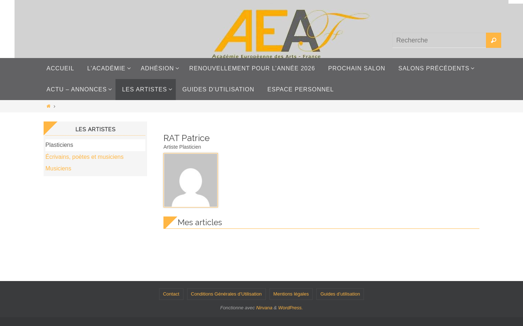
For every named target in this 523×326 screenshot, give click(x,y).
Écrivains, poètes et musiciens (84, 157)
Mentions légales (291, 294)
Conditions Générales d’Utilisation (226, 294)
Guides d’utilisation (340, 294)
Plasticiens (59, 145)
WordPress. (290, 307)
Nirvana (264, 307)
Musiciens (58, 168)
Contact (171, 294)
